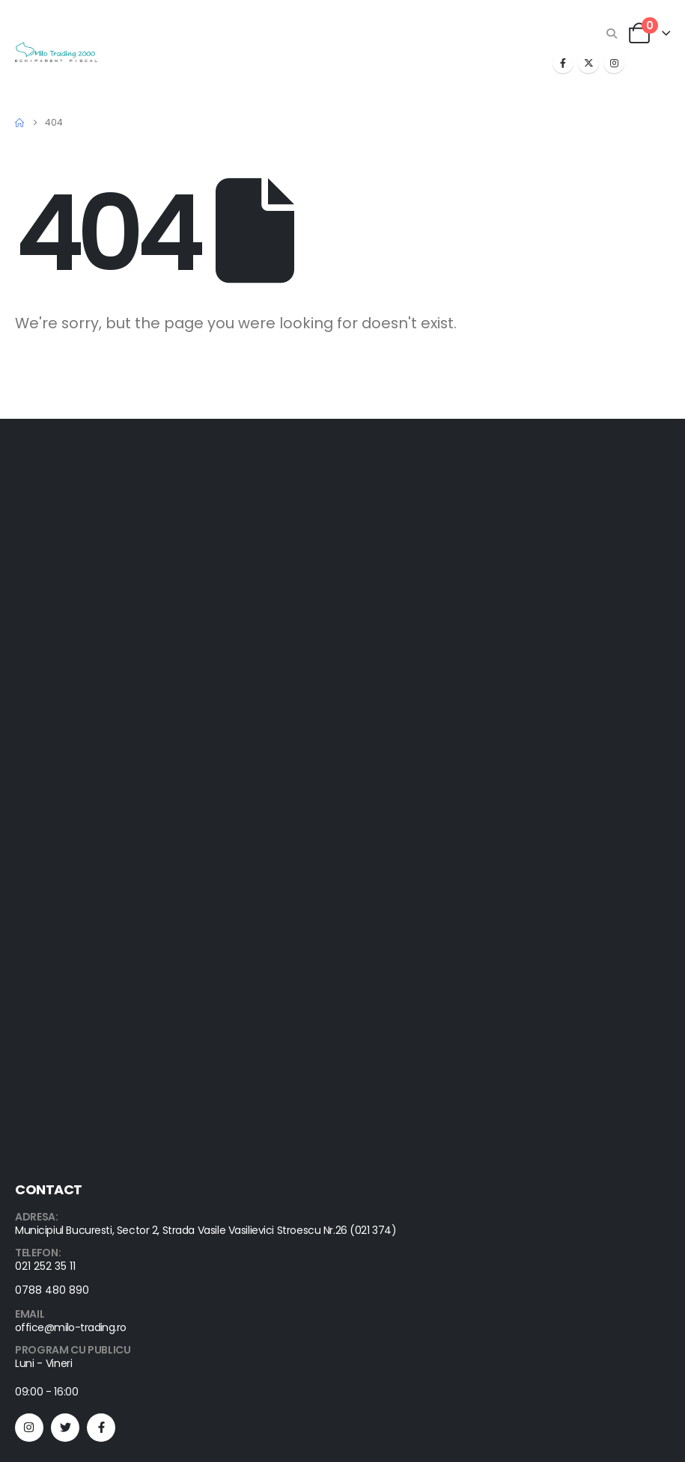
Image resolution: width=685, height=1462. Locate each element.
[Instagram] (613, 62)
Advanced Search (59, 1103)
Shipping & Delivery (62, 1067)
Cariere (33, 1175)
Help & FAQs (44, 1032)
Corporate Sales (55, 1157)
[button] (612, 33)
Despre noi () (47, 1139)
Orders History (50, 1085)
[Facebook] (562, 62)
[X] (588, 62)
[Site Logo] (56, 52)
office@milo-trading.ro (71, 836)
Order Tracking (51, 1049)
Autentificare (46, 1121)
